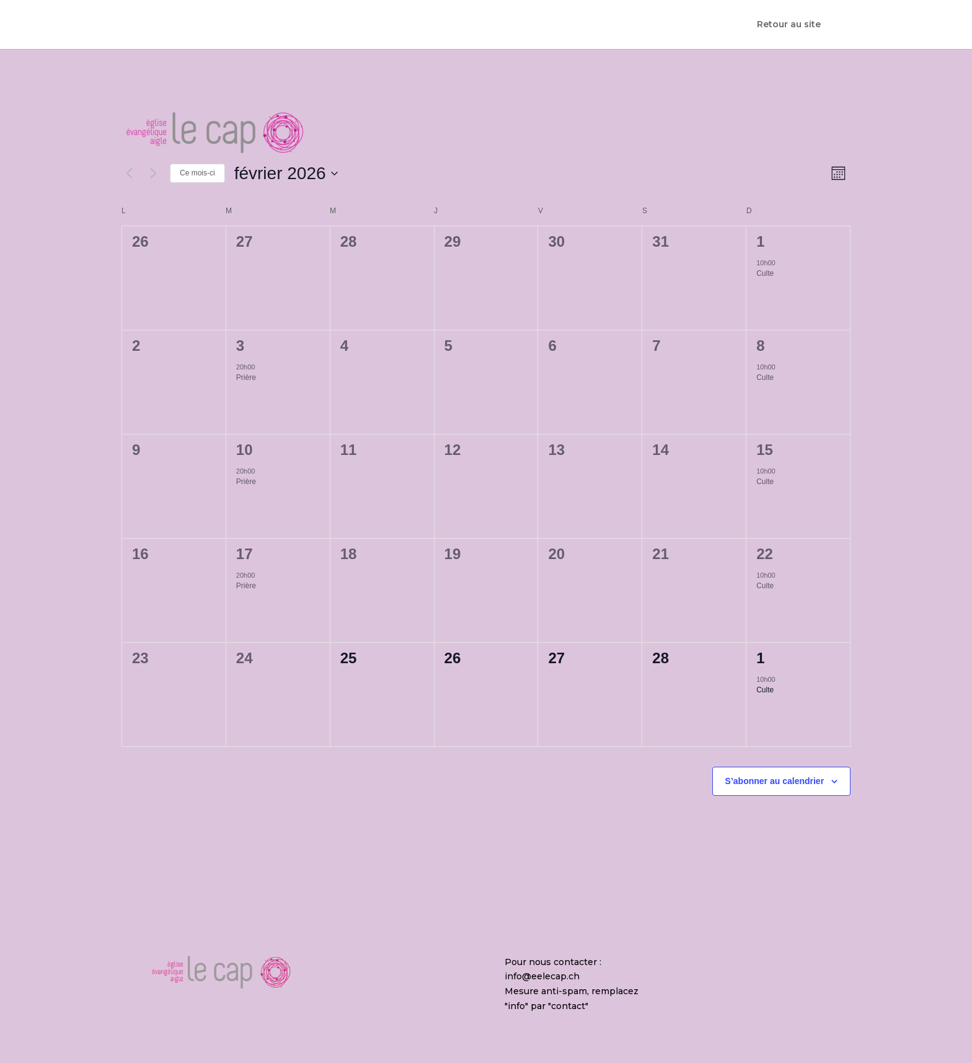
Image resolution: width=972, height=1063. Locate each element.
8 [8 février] (760, 345)
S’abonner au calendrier (774, 781)
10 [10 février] (244, 449)
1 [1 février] (760, 241)
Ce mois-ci (197, 173)
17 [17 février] (244, 553)
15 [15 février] (764, 449)
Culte (765, 273)
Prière (246, 377)
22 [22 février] (764, 553)
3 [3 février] (240, 345)
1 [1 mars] (760, 658)
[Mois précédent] (129, 173)
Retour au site (789, 25)
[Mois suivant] (153, 173)
